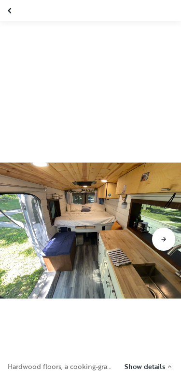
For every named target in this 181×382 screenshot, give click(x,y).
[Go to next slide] (163, 239)
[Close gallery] (10, 10)
